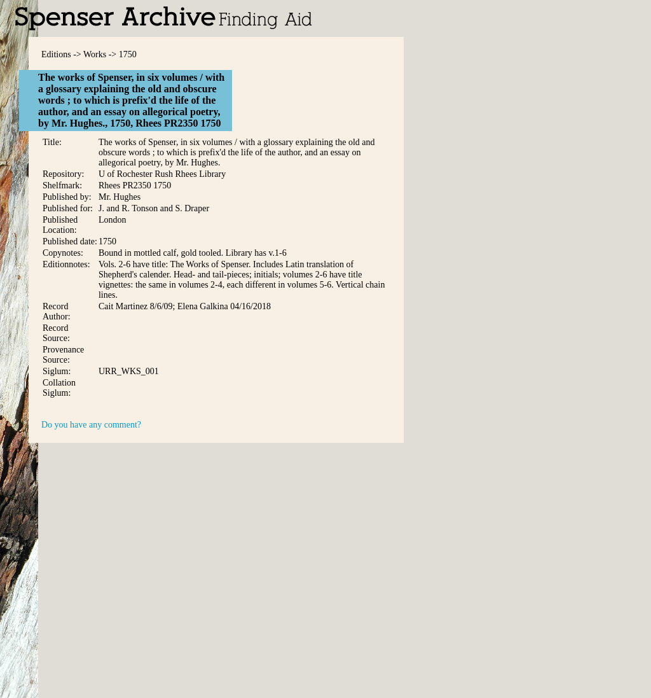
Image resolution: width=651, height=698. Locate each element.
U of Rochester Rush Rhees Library (162, 174)
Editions (56, 54)
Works (94, 54)
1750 (128, 54)
